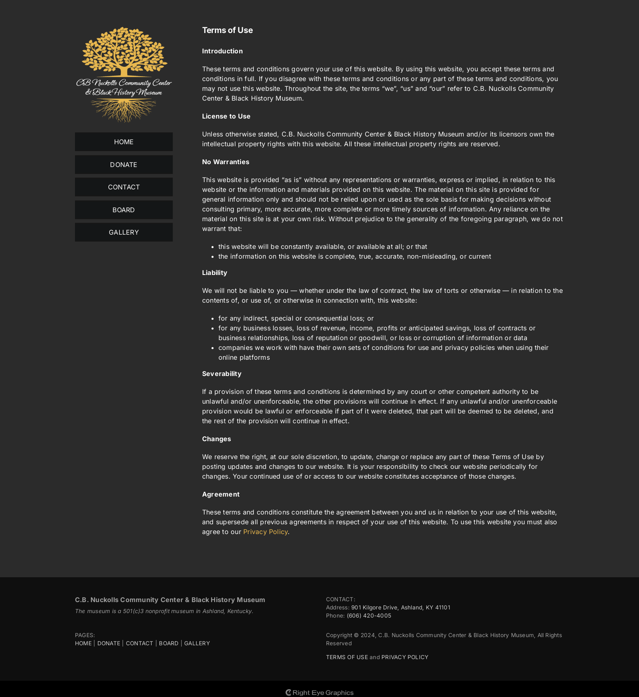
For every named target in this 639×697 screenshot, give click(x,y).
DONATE (108, 643)
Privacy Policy (265, 532)
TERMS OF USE (347, 657)
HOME (83, 643)
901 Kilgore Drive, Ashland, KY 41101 (400, 607)
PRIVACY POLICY (404, 657)
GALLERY (197, 643)
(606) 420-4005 (369, 615)
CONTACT (140, 643)
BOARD (168, 643)
